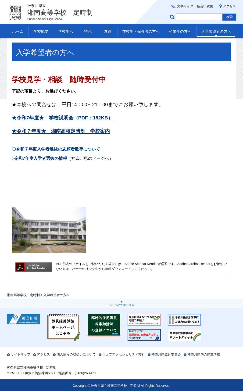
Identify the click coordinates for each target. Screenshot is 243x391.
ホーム (17, 31)
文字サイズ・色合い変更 (195, 6)
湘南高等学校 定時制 (23, 44)
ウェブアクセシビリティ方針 (123, 354)
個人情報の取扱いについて (76, 354)
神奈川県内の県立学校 (203, 354)
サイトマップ (20, 354)
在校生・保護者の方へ (141, 31)
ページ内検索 (173, 17)
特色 (88, 31)
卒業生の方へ (180, 31)
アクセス (229, 6)
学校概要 (40, 31)
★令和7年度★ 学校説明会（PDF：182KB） (62, 127)
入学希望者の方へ (216, 31)
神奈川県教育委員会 (166, 354)
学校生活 (65, 31)
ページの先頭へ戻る (121, 305)
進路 (107, 31)
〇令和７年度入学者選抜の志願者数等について (56, 158)
